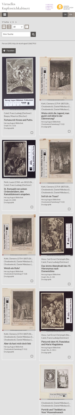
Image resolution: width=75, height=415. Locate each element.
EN (70, 14)
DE (65, 14)
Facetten (10, 51)
